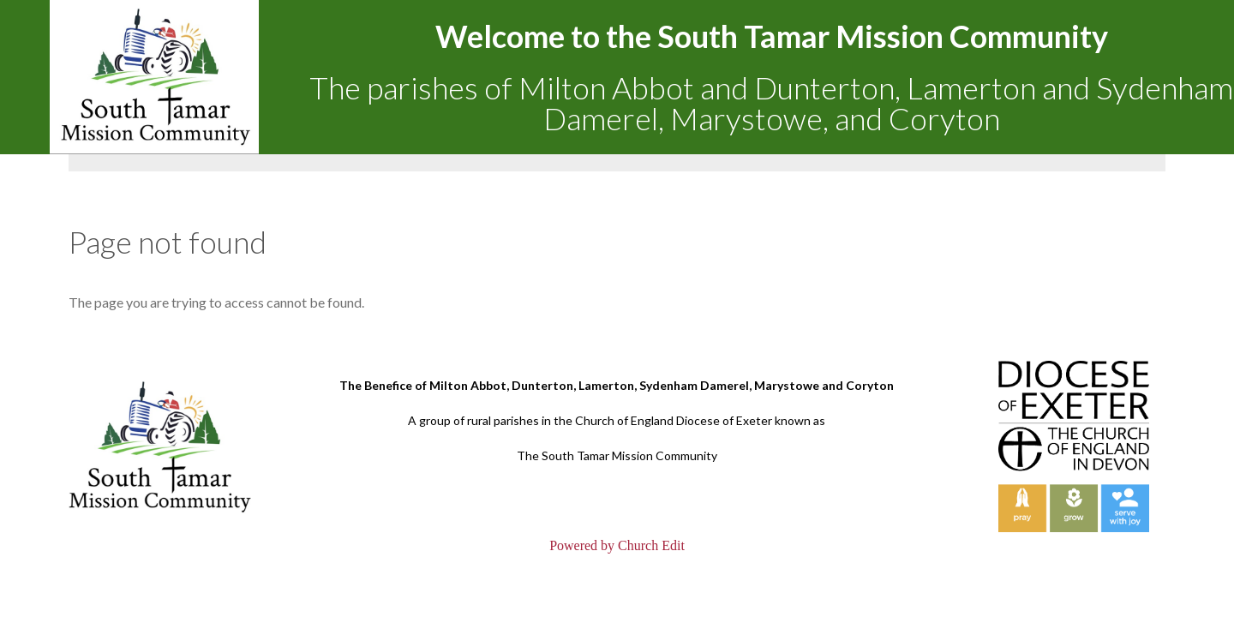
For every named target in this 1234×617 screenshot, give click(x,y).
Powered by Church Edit (617, 545)
